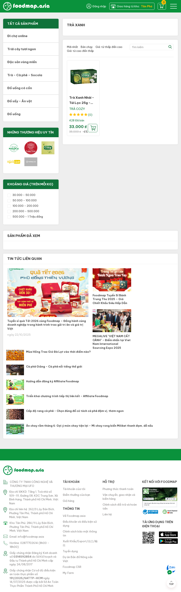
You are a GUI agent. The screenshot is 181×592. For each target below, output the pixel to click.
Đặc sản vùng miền (22, 62)
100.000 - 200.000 (22, 205)
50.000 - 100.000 (22, 200)
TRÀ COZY (77, 109)
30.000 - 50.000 (21, 195)
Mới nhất (72, 47)
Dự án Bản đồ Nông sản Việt (78, 559)
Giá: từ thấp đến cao (109, 47)
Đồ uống (13, 114)
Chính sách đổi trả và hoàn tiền (120, 506)
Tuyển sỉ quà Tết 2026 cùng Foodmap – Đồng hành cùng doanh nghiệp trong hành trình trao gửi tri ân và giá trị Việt (46, 324)
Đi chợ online (17, 36)
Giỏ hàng (68, 500)
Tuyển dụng (70, 551)
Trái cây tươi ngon (21, 49)
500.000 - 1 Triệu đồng (25, 216)
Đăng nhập (96, 6)
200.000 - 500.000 (23, 211)
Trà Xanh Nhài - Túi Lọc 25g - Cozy (81, 103)
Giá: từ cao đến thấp (80, 50)
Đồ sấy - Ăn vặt (19, 101)
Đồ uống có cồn (19, 88)
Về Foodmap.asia (74, 515)
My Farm (68, 573)
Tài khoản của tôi (74, 489)
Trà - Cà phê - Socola (24, 75)
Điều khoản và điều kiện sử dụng (80, 523)
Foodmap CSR (72, 566)
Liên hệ (107, 514)
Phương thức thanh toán (118, 489)
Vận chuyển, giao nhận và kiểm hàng (119, 496)
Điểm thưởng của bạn (76, 494)
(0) (90, 114)
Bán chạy (87, 47)
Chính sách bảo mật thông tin (80, 533)
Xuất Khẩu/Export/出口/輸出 (80, 543)
